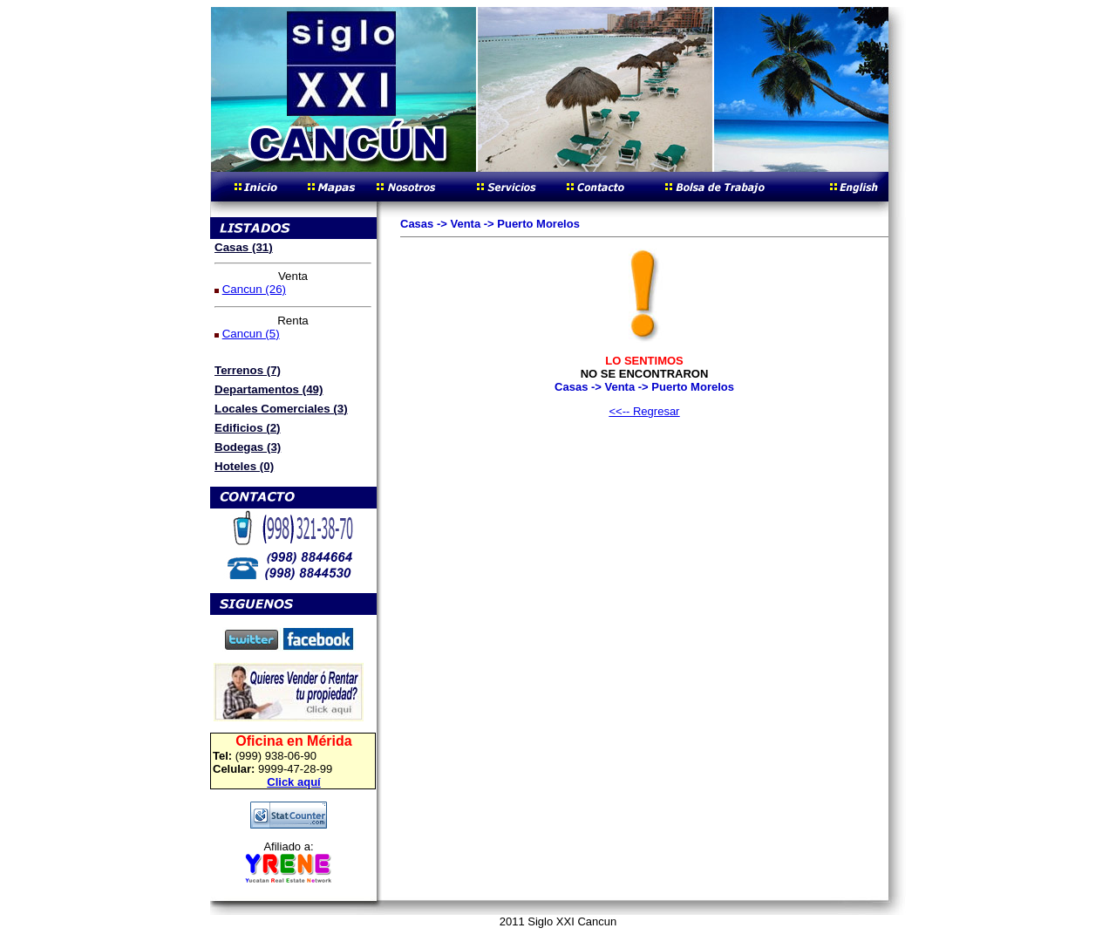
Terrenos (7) (247, 370)
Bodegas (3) (247, 447)
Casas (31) (243, 247)
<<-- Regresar (644, 411)
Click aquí (293, 781)
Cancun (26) (254, 289)
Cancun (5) (251, 333)
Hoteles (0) (244, 466)
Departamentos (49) (268, 389)
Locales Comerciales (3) (281, 408)
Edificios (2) (247, 427)
